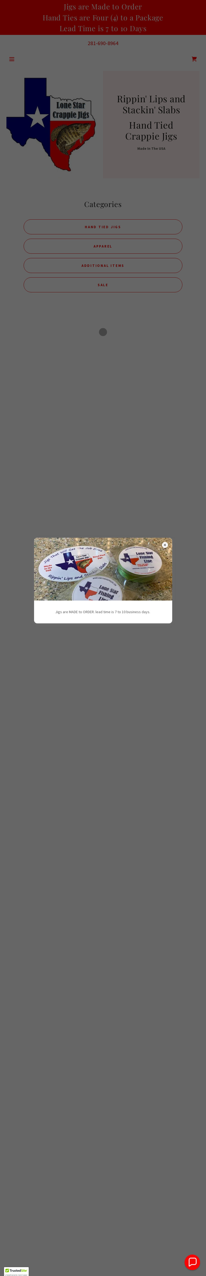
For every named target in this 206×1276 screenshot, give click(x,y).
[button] (192, 1262)
